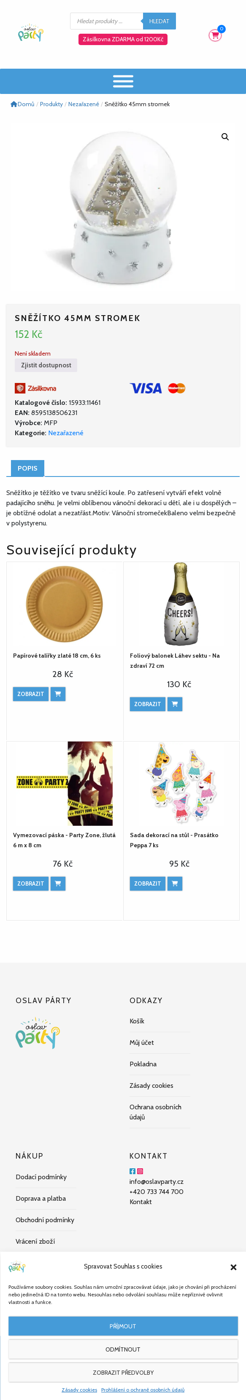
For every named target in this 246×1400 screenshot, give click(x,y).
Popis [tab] (28, 468)
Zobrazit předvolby (123, 1372)
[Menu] (123, 81)
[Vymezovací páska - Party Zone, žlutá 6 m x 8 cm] (64, 783)
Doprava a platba (41, 1198)
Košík (137, 1021)
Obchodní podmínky (45, 1220)
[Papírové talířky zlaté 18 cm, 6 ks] (64, 604)
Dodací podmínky (41, 1177)
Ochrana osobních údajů (155, 1112)
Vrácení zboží (35, 1241)
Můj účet (142, 1043)
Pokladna (143, 1064)
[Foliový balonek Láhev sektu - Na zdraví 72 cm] (181, 604)
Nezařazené (66, 433)
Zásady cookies (79, 1390)
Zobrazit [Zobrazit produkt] (30, 694)
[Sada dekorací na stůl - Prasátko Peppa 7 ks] (181, 783)
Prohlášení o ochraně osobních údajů (142, 1390)
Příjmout (123, 1326)
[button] (233, 1266)
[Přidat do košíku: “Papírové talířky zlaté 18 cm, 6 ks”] (58, 694)
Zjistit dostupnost (46, 365)
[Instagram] (140, 1171)
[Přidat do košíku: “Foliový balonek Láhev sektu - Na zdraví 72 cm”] (175, 704)
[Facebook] (132, 1171)
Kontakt (141, 1202)
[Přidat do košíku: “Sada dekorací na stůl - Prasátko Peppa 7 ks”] (175, 884)
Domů (22, 104)
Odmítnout (123, 1349)
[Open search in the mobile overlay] (123, 21)
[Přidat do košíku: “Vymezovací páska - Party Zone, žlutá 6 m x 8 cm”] (58, 884)
